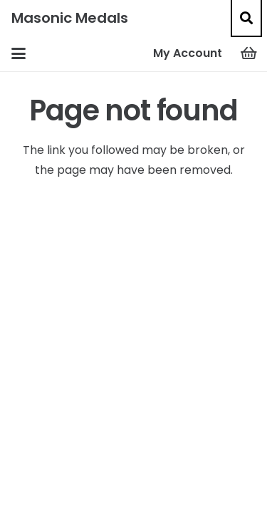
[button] (246, 18)
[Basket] (249, 53)
